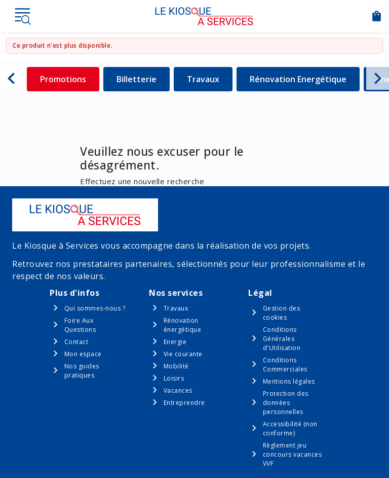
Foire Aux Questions (80, 325)
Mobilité (176, 366)
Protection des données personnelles (285, 402)
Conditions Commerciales (285, 364)
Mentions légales (289, 381)
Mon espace (83, 354)
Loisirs (174, 378)
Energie (175, 341)
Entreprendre (184, 402)
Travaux (209, 79)
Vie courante (183, 354)
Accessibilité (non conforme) (290, 428)
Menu (22, 16)
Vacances (178, 390)
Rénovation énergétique (183, 325)
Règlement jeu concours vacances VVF (292, 454)
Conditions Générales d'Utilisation (282, 338)
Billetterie (143, 79)
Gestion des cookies (281, 313)
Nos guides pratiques (81, 371)
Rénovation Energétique (298, 79)
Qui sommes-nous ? (95, 308)
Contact (76, 341)
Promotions (69, 79)
